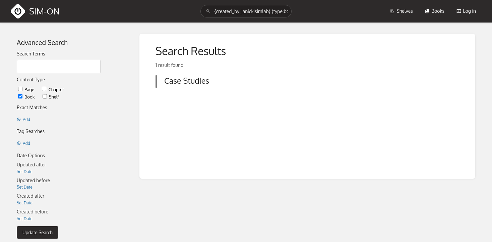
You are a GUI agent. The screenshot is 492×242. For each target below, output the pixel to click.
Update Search (37, 232)
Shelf (51, 96)
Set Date (25, 171)
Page (26, 89)
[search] (245, 11)
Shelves (401, 11)
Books (434, 11)
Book (27, 96)
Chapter (53, 89)
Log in (466, 11)
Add (23, 119)
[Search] (208, 11)
